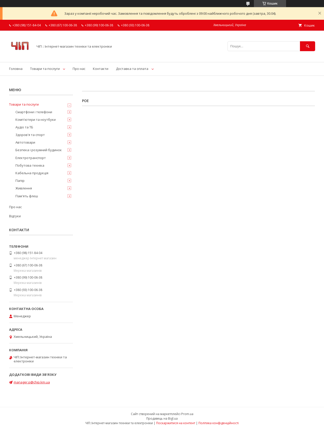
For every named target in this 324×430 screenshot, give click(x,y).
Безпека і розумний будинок (38, 150)
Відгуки (15, 216)
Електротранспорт (30, 157)
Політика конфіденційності (218, 423)
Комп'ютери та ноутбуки (35, 119)
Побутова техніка (29, 165)
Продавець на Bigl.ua (162, 418)
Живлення (23, 188)
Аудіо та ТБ (24, 127)
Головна (16, 68)
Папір (20, 180)
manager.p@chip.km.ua (32, 382)
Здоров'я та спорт (30, 134)
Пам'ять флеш (26, 196)
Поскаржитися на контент (175, 423)
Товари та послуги (45, 68)
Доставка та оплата (132, 68)
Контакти (100, 68)
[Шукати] (307, 46)
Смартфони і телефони (33, 112)
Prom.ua (187, 414)
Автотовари (25, 142)
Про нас (79, 68)
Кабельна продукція (31, 173)
